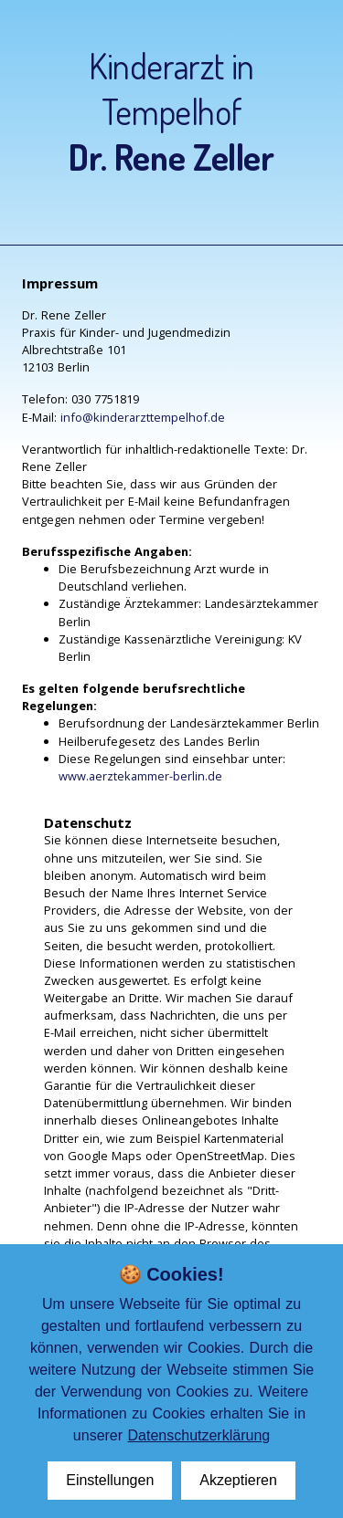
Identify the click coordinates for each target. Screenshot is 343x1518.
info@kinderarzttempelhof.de (142, 417)
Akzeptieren (238, 1480)
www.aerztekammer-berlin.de (140, 776)
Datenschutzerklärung (199, 1435)
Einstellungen (110, 1480)
